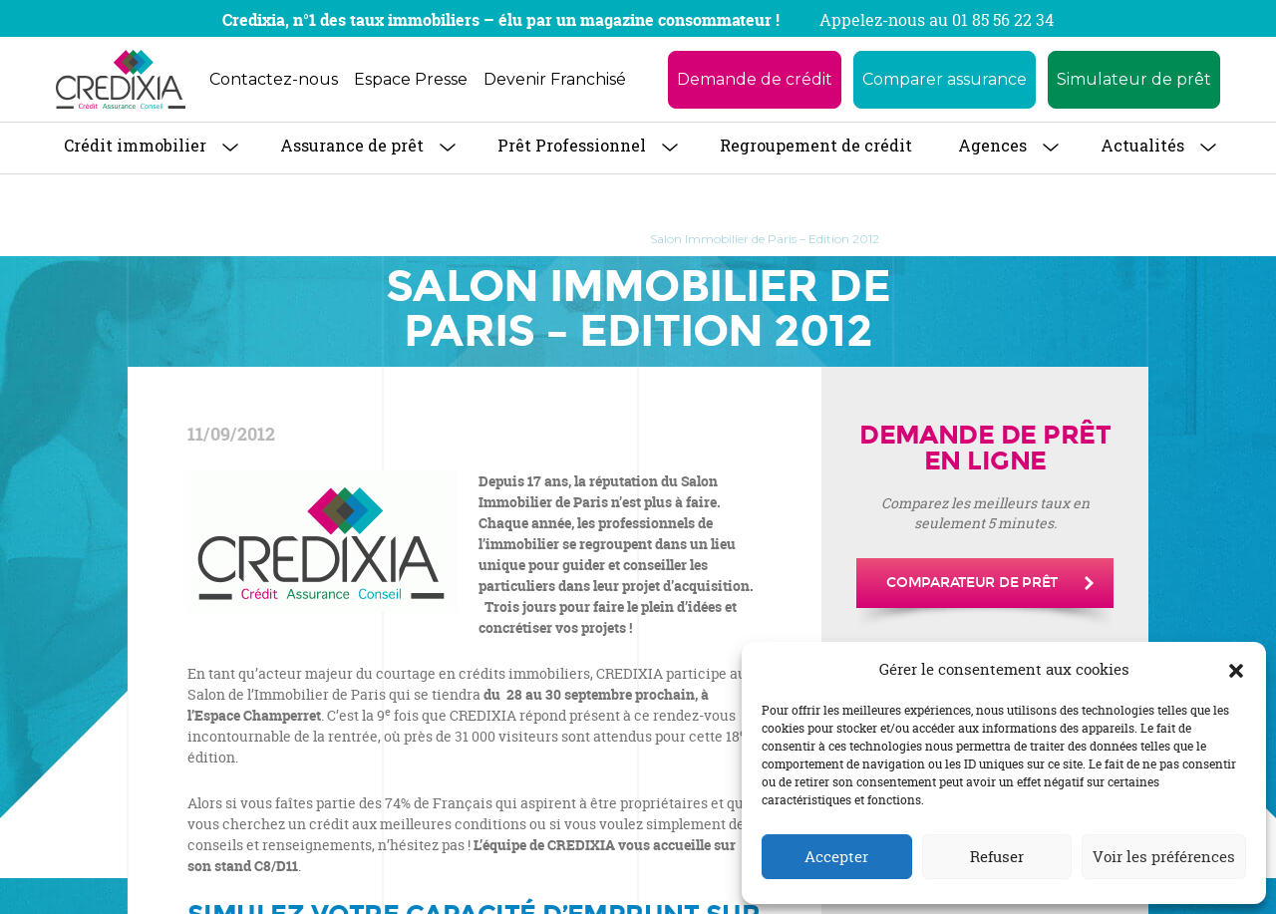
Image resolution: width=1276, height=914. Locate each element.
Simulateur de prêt (1134, 79)
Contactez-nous (273, 79)
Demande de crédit (754, 79)
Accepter (836, 856)
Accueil (418, 238)
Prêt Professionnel (571, 145)
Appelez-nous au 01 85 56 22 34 (936, 20)
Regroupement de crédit (816, 145)
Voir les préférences (1164, 856)
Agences (992, 145)
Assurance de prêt (352, 145)
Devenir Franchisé (554, 79)
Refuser (997, 856)
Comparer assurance (944, 79)
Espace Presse (411, 79)
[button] (1236, 670)
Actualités (1142, 145)
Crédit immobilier (135, 145)
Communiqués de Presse (544, 238)
